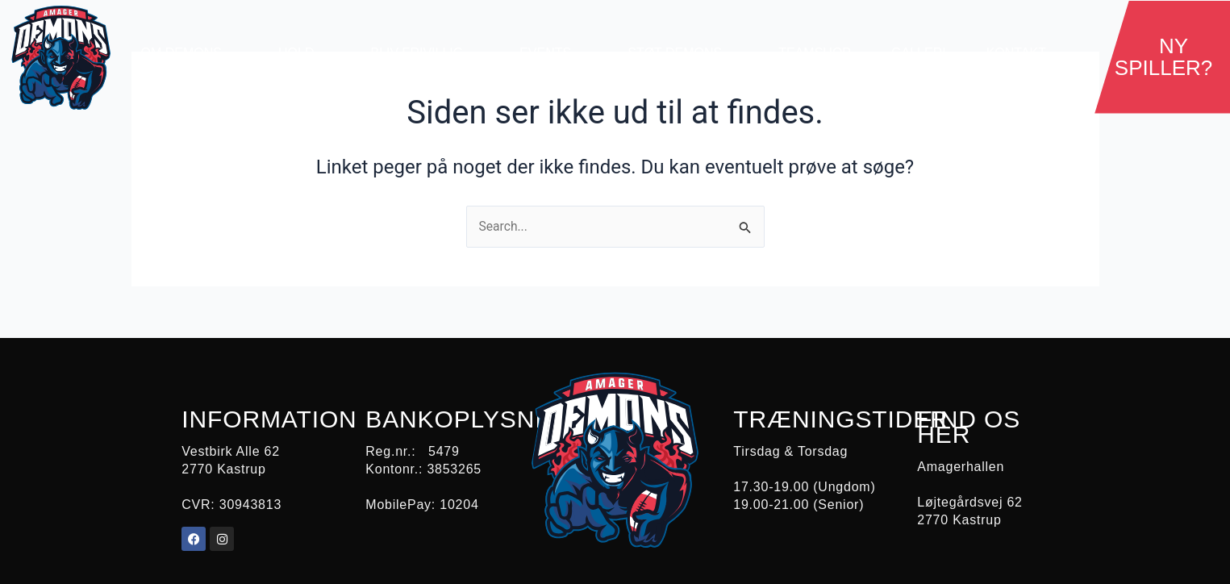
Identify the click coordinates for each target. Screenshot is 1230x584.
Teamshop (814, 53)
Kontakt (1016, 53)
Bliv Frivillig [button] (424, 53)
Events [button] (553, 53)
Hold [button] (304, 53)
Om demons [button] (189, 53)
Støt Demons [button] (683, 53)
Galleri (918, 53)
